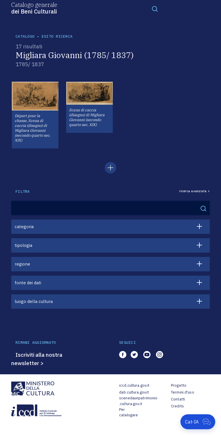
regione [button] (22, 264)
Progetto (178, 385)
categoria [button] (24, 226)
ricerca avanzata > (194, 191)
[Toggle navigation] (155, 8)
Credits (177, 406)
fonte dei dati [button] (28, 282)
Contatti (178, 399)
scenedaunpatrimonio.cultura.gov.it (138, 401)
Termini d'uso (182, 392)
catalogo (25, 36)
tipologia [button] (23, 245)
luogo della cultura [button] (34, 301)
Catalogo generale (34, 8)
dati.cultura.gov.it (134, 392)
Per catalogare (128, 412)
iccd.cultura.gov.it (134, 385)
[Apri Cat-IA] (197, 421)
